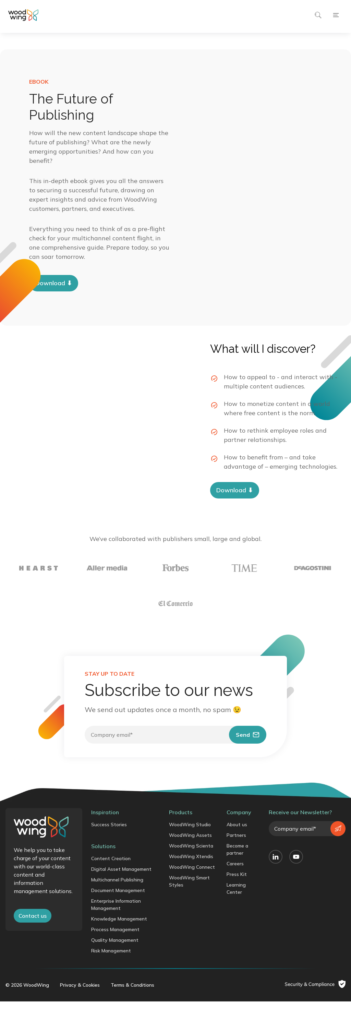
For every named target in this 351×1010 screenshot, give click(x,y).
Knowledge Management (119, 927)
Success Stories (109, 833)
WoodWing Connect (192, 876)
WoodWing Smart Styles (189, 890)
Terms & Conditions (132, 993)
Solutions (103, 854)
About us (237, 833)
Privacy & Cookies (80, 993)
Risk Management (111, 959)
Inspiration (105, 820)
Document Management (118, 899)
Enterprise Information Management (116, 913)
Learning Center (236, 897)
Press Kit (237, 883)
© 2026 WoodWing (27, 993)
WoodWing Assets (190, 844)
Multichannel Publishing (117, 888)
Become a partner (237, 858)
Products (180, 820)
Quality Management (114, 949)
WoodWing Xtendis (191, 865)
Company (239, 820)
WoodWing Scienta (191, 854)
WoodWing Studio (190, 833)
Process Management (115, 938)
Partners (236, 844)
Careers (235, 872)
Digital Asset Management (121, 878)
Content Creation (111, 867)
